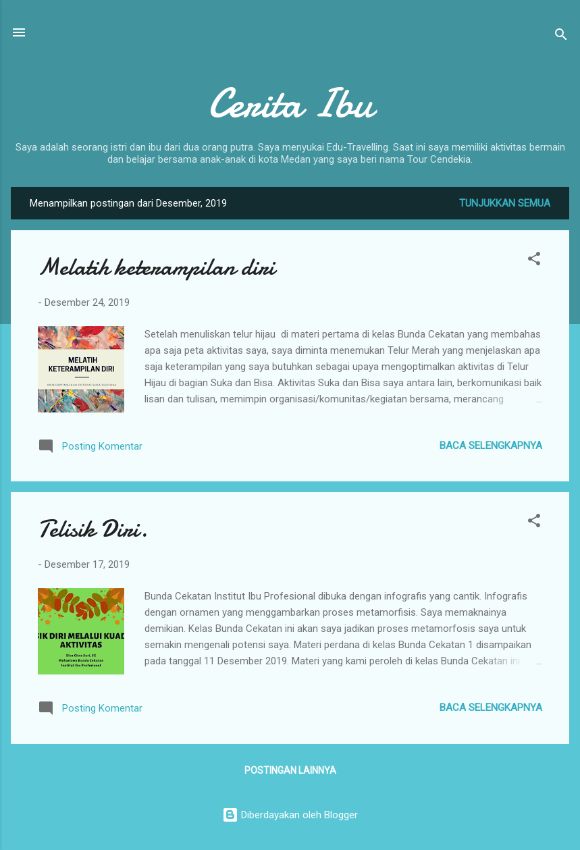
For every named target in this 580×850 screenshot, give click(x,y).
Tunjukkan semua (504, 203)
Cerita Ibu (290, 103)
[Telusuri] (561, 36)
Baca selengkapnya (491, 446)
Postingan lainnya (290, 770)
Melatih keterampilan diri (156, 267)
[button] (534, 260)
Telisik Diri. (93, 529)
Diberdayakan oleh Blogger (290, 815)
